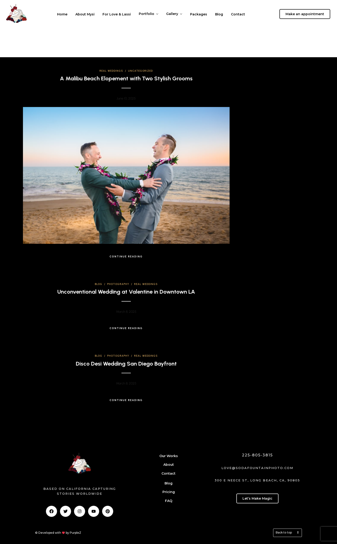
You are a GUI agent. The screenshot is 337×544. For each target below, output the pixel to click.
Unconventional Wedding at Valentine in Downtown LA (126, 291)
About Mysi (85, 14)
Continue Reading (126, 256)
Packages (198, 14)
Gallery (172, 14)
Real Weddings (111, 70)
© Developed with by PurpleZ (58, 532)
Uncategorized (140, 70)
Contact (238, 14)
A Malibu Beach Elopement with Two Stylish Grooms (126, 78)
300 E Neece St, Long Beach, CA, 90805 (257, 480)
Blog (219, 14)
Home (62, 14)
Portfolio (146, 14)
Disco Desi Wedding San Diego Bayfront (126, 363)
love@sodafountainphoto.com (257, 468)
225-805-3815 (257, 455)
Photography (118, 284)
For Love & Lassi (117, 14)
